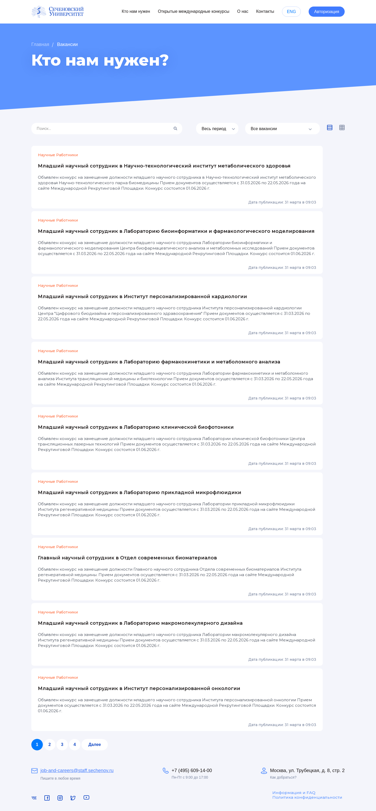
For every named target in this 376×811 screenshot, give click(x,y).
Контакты (265, 11)
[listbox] (217, 128)
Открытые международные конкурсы (194, 11)
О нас (242, 11)
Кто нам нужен (136, 11)
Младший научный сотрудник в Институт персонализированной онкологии (139, 688)
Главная (40, 44)
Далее (94, 744)
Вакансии (67, 44)
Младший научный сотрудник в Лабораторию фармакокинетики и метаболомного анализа (159, 362)
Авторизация (326, 11)
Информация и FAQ (293, 792)
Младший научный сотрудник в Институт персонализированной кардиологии (142, 296)
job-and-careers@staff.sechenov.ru (77, 770)
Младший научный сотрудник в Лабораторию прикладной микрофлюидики (139, 492)
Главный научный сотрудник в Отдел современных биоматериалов (127, 558)
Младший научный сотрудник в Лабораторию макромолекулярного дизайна (140, 623)
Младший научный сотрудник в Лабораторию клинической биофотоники (136, 427)
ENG (291, 11)
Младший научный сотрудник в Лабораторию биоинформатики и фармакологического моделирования (176, 231)
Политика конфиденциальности (307, 797)
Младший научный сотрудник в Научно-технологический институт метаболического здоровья (164, 166)
